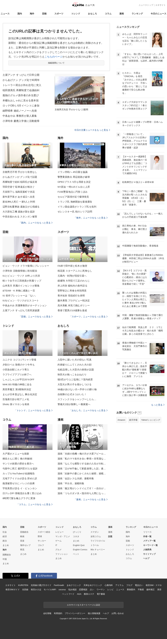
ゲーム (58, 541)
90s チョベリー (98, 549)
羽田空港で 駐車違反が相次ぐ (19, 186)
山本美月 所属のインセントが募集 (21, 285)
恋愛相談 (83, 589)
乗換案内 (131, 589)
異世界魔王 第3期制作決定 (17, 389)
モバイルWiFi (50, 589)
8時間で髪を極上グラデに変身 (19, 498)
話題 (110, 536)
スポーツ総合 (44, 532)
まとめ (6, 545)
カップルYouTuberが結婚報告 (19, 473)
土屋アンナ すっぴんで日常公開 (21, 75)
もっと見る (157, 405)
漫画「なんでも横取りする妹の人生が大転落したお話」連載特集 (82, 463)
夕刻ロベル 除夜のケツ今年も (19, 364)
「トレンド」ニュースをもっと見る (33, 410)
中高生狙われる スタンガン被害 (20, 216)
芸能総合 (24, 532)
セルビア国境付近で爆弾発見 (73, 196)
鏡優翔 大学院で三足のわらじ (74, 280)
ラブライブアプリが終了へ (17, 374)
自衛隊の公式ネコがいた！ (72, 394)
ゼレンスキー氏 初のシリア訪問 (75, 211)
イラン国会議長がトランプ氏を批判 (77, 206)
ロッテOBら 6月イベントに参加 (21, 105)
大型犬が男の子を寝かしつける (74, 384)
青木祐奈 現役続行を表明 (71, 295)
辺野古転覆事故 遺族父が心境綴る (21, 206)
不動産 (141, 589)
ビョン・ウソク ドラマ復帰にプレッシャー (26, 265)
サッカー (42, 541)
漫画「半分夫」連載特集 (71, 483)
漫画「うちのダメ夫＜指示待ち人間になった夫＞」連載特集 (82, 493)
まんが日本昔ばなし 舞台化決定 (20, 394)
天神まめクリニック (93, 585)
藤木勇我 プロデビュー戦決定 (74, 300)
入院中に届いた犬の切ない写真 (74, 359)
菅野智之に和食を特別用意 (72, 290)
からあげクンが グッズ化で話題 (20, 177)
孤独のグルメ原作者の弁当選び (21, 95)
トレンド (75, 13)
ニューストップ (146, 5)
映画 (22, 536)
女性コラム (96, 536)
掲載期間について (56, 63)
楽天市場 (133, 420)
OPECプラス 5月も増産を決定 (74, 181)
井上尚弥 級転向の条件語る (72, 285)
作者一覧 (147, 536)
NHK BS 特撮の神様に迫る (17, 384)
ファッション (61, 554)
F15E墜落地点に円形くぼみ (73, 191)
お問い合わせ (117, 613)
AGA (79, 594)
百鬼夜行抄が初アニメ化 (16, 399)
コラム (108, 13)
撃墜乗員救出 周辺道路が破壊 (74, 177)
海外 (32, 13)
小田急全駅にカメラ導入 (16, 369)
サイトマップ (149, 554)
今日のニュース (158, 13)
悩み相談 (72, 589)
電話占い (139, 585)
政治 (5, 541)
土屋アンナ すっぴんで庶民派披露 (21, 310)
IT (56, 545)
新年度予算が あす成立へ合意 (19, 196)
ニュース (5, 13)
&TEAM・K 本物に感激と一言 (19, 290)
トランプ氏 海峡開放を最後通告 (75, 201)
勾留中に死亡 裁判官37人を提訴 (20, 468)
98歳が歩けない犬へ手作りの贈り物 (77, 389)
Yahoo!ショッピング (150, 420)
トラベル (95, 545)
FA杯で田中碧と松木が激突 (72, 265)
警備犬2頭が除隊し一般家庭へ (74, 404)
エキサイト (160, 5)
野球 (40, 536)
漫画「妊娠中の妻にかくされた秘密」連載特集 (82, 473)
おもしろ (92, 13)
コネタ (76, 536)
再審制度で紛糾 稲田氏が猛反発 (20, 181)
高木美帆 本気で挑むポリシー (74, 305)
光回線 (25, 589)
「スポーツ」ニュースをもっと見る (88, 316)
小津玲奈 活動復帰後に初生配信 (20, 270)
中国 (5, 559)
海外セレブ (25, 545)
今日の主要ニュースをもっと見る (92, 130)
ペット (76, 554)
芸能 (44, 13)
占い (92, 589)
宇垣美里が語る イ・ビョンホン (20, 488)
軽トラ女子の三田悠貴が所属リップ (22, 280)
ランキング (137, 13)
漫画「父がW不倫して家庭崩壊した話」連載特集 (82, 468)
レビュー (59, 532)
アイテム (119, 585)
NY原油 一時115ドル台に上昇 (74, 186)
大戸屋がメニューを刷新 (16, 453)
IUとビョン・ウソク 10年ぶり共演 (21, 275)
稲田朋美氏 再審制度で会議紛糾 (21, 90)
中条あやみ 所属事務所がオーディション (25, 305)
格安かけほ (36, 589)
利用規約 (58, 613)
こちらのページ (53, 56)
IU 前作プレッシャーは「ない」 (20, 295)
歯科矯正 (150, 589)
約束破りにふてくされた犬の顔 (74, 364)
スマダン (95, 532)
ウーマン (101, 589)
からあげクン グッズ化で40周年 (21, 80)
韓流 (22, 549)
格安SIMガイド (13, 589)
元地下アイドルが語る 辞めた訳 (20, 478)
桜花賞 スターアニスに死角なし (75, 270)
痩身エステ (89, 594)
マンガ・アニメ (62, 536)
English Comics (80, 549)
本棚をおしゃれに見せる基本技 (21, 100)
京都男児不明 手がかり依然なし (20, 172)
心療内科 (109, 585)
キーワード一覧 (150, 545)
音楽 (22, 541)
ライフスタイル (98, 541)
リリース (147, 532)
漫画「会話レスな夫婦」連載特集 (76, 478)
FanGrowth (59, 585)
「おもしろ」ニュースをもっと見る (88, 410)
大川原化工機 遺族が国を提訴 (19, 211)
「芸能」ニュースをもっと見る (35, 316)
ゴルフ (41, 545)
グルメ (58, 549)
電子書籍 (101, 594)
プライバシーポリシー (75, 613)
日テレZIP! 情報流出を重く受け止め (22, 493)
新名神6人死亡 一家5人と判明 (19, 201)
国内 (19, 13)
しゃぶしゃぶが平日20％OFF (18, 379)
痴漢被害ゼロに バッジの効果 (19, 483)
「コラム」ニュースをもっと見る (34, 504)
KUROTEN (23, 585)
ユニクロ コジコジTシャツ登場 (19, 359)
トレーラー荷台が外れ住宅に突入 (22, 85)
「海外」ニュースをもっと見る (90, 217)
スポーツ (58, 13)
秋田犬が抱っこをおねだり (72, 374)
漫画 (121, 13)
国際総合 (7, 554)
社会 (5, 532)
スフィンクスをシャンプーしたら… (77, 399)
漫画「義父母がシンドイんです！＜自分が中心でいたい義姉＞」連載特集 (82, 488)
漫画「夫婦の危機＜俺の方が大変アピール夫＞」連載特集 (82, 453)
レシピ (110, 589)
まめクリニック (74, 585)
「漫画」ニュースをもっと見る (90, 499)
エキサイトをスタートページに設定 (83, 605)
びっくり (77, 532)
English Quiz (79, 545)
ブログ (129, 585)
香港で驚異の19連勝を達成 (72, 310)
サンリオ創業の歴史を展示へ (18, 463)
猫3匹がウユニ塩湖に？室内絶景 (75, 379)
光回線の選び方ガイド (41, 585)
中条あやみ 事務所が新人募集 (20, 115)
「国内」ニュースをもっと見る (35, 222)
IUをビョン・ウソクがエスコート (21, 300)
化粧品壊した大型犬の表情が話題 (76, 369)
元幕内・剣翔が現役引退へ (72, 275)
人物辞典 (147, 549)
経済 (5, 536)
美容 (159, 589)
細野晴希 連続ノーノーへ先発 (20, 110)
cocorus (62, 589)
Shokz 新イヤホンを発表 (16, 404)
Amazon (121, 420)
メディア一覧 (149, 541)
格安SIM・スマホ (154, 585)
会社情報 (47, 613)
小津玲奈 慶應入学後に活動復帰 (21, 121)
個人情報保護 (94, 613)
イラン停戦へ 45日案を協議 (73, 172)
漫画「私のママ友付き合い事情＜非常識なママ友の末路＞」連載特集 (82, 458)
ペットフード (68, 594)
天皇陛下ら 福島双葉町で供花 (19, 191)
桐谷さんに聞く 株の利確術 (17, 458)
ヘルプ (146, 558)
